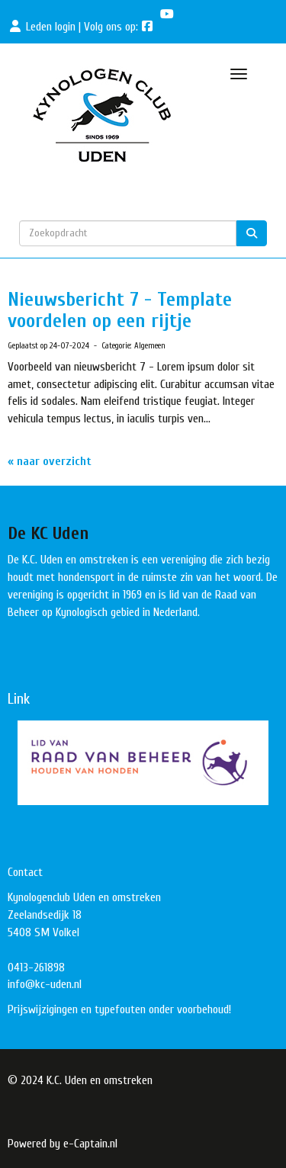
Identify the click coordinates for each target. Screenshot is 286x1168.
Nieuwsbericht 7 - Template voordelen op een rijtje (120, 310)
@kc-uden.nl (45, 984)
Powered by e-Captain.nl (62, 1143)
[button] (143, 763)
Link (19, 699)
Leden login (51, 27)
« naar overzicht (50, 461)
